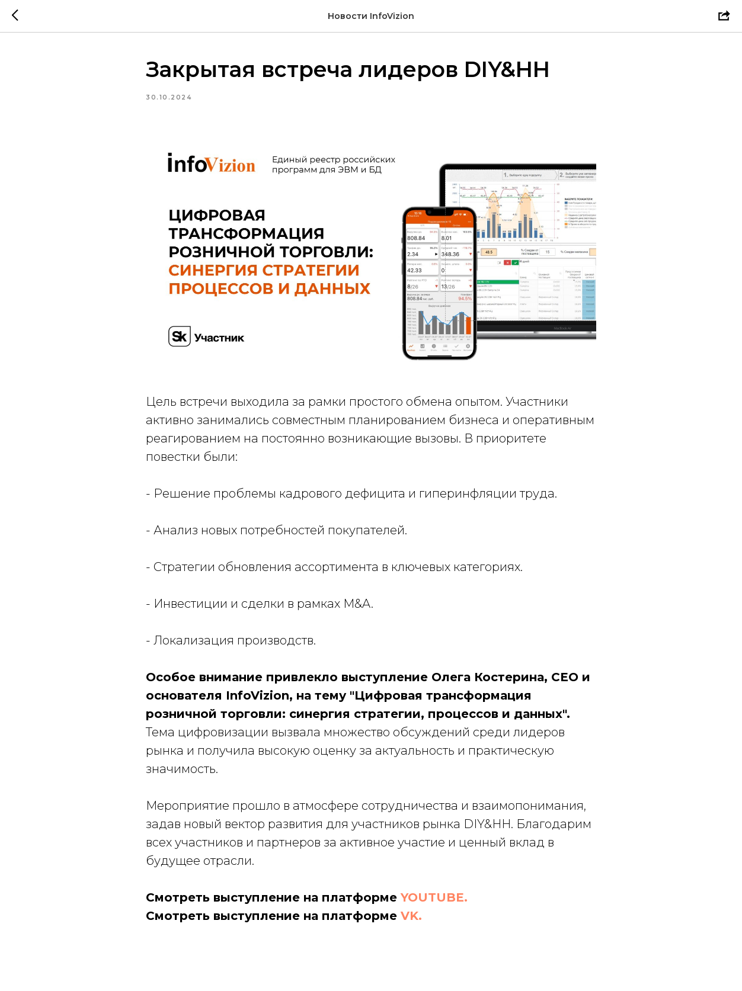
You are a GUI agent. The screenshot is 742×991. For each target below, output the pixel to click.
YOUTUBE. (434, 897)
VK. (411, 916)
